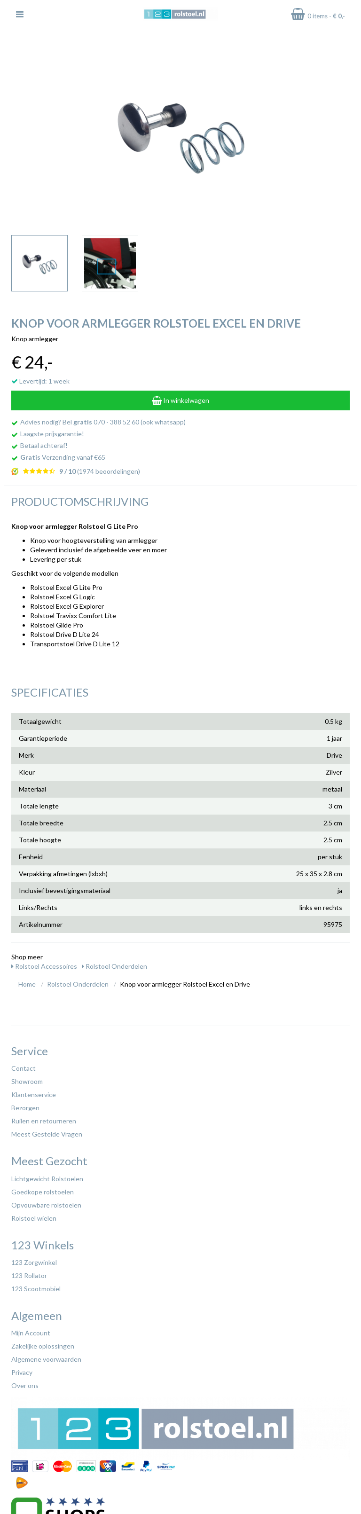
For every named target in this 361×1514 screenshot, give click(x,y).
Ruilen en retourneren (43, 1121)
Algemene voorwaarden (46, 1359)
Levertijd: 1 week (40, 381)
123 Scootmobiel (36, 1289)
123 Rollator (29, 1275)
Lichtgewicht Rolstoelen (47, 1179)
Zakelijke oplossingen (42, 1346)
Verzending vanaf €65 (62, 457)
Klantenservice (33, 1094)
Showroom (27, 1081)
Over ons (25, 1385)
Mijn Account (30, 1333)
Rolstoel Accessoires (44, 966)
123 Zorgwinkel (34, 1262)
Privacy (21, 1372)
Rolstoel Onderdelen (114, 966)
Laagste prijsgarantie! (52, 434)
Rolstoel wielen (33, 1218)
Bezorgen (25, 1108)
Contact (23, 1068)
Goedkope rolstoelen (42, 1192)
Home (27, 984)
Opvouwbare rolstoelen (46, 1205)
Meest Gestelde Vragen (46, 1134)
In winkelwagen (180, 400)
